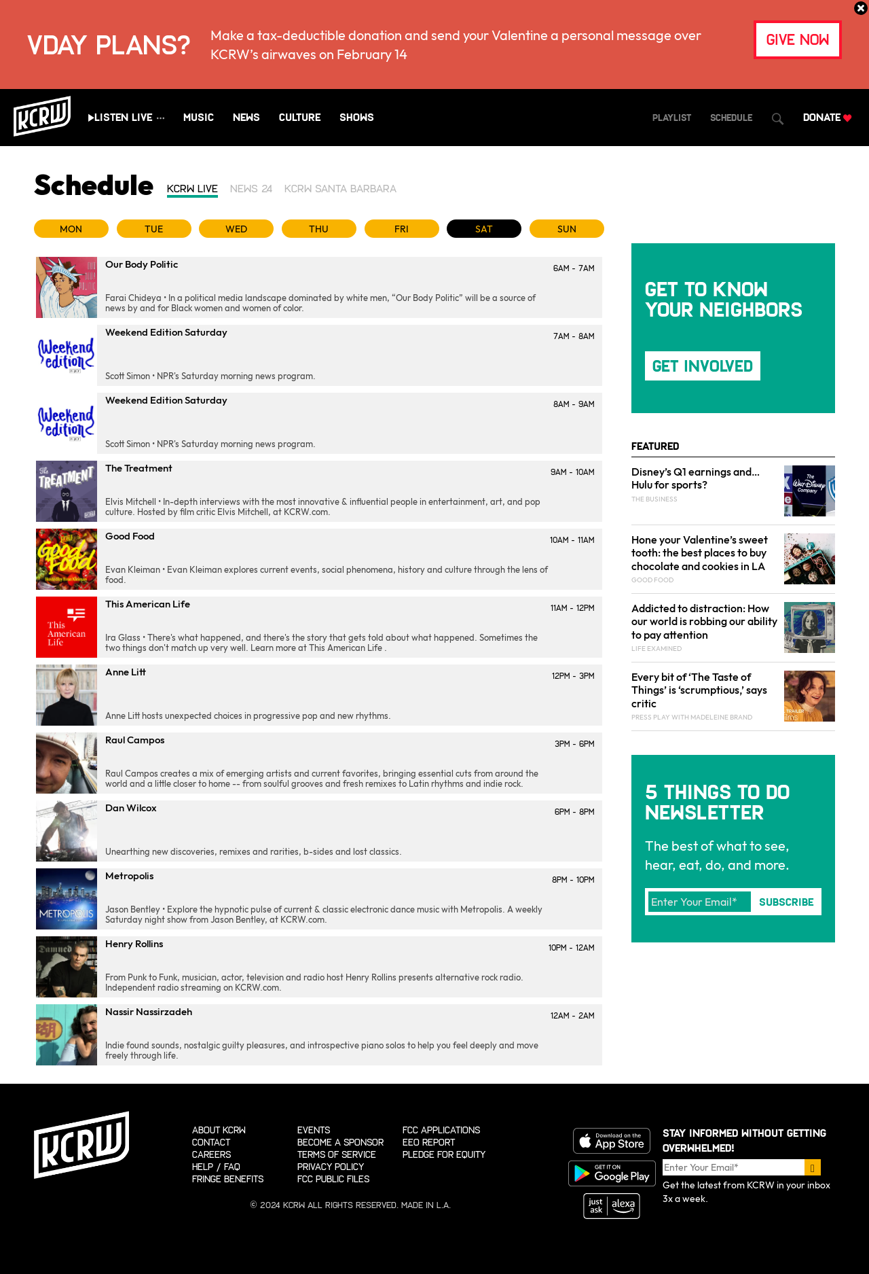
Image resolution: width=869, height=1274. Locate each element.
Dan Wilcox (131, 807)
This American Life (147, 603)
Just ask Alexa (612, 1206)
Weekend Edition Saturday (166, 331)
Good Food (130, 535)
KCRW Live (192, 188)
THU (319, 229)
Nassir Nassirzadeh (148, 1011)
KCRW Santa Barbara (340, 188)
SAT (484, 229)
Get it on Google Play (612, 1173)
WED (236, 229)
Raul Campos (134, 739)
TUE (154, 229)
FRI (401, 229)
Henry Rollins (134, 943)
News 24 (251, 188)
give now (797, 40)
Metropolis (129, 875)
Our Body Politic (141, 264)
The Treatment (138, 467)
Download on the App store (612, 1141)
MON (71, 229)
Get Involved (702, 366)
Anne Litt (125, 671)
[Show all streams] (161, 117)
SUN (566, 229)
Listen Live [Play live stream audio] (123, 117)
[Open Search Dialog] (777, 119)
